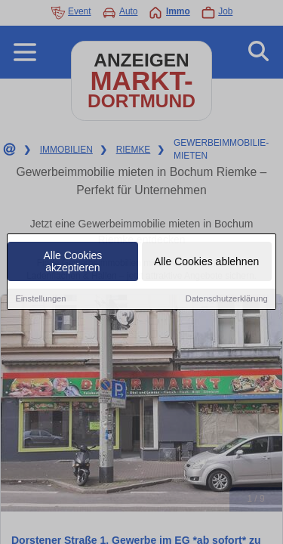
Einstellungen (40, 299)
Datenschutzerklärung (227, 299)
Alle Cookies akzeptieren (73, 263)
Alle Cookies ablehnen (206, 263)
